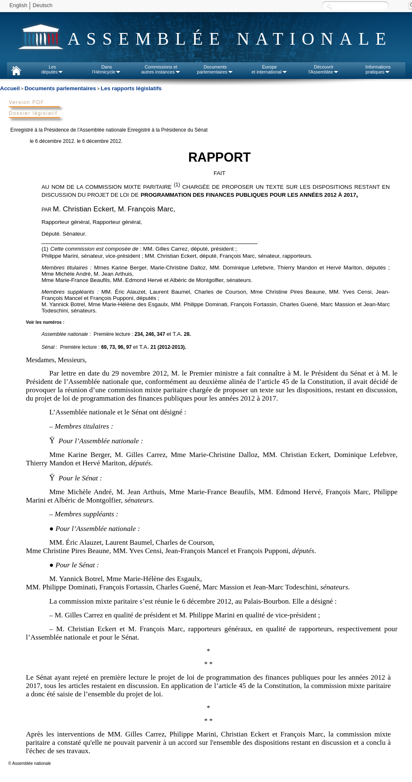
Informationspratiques (378, 69)
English (19, 5)
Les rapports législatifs (131, 88)
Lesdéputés (52, 69)
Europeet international (269, 69)
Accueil (10, 88)
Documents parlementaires (60, 88)
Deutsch (43, 5)
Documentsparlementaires (215, 69)
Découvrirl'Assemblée (323, 69)
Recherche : (329, 6)
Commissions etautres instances (160, 69)
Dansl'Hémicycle (106, 69)
